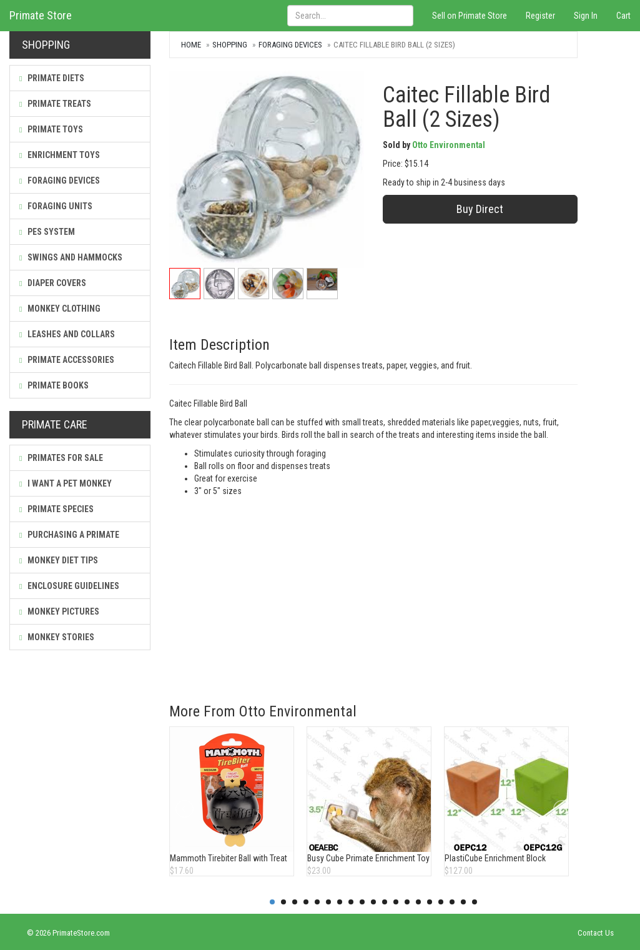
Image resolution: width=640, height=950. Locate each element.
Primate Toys (51, 129)
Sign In (586, 16)
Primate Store (40, 15)
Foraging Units (55, 206)
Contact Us (596, 933)
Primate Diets (51, 78)
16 (440, 901)
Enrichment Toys (59, 155)
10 (373, 901)
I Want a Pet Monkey (65, 483)
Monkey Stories (56, 637)
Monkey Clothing (60, 309)
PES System (47, 232)
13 (407, 901)
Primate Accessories (66, 360)
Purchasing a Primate (69, 535)
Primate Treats (55, 104)
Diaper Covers (52, 283)
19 (474, 901)
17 (452, 901)
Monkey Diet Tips (58, 560)
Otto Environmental (448, 145)
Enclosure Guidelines (69, 586)
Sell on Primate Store (469, 16)
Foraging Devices (59, 181)
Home (191, 44)
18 (463, 901)
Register (540, 16)
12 (395, 901)
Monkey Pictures (59, 611)
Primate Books (54, 385)
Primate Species (56, 509)
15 (429, 901)
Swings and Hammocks (70, 257)
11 (384, 901)
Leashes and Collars (67, 334)
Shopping (229, 44)
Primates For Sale (61, 458)
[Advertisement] (373, 590)
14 (418, 901)
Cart (623, 16)
